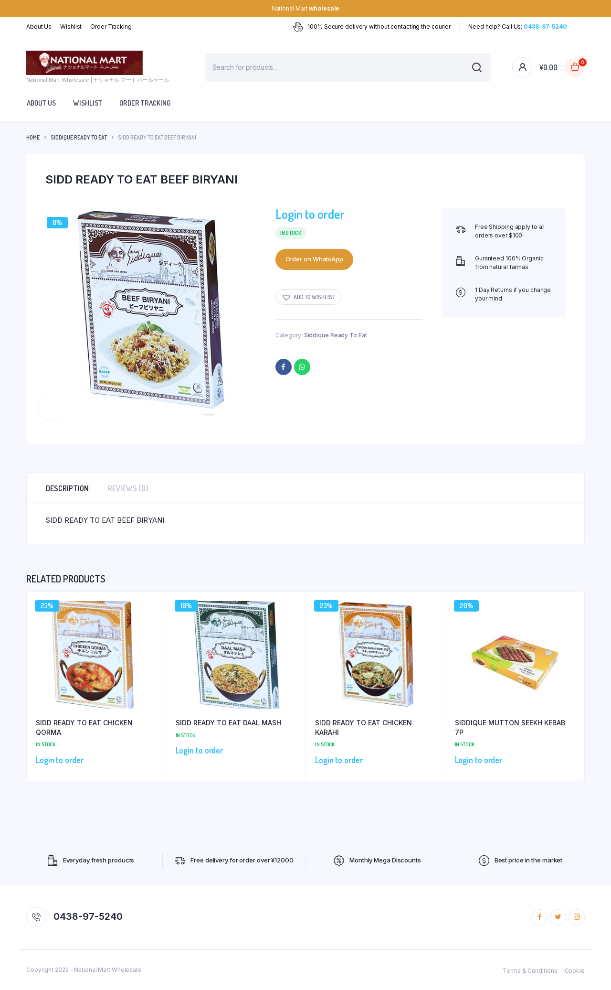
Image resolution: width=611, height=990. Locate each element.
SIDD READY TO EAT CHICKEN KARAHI (363, 727)
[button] (308, 297)
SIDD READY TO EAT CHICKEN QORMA (84, 727)
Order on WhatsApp (314, 259)
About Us (39, 26)
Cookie (575, 970)
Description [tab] (67, 488)
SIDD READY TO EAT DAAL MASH (228, 723)
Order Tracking (111, 26)
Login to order (310, 214)
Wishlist (71, 26)
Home (33, 137)
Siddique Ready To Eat (79, 137)
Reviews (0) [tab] (128, 488)
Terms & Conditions (530, 970)
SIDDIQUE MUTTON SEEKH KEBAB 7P (510, 727)
